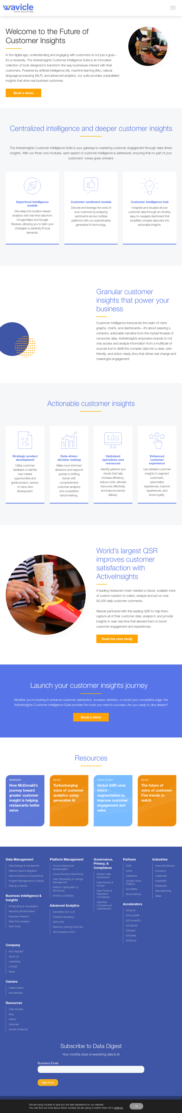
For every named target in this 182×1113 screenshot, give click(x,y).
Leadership (15, 961)
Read (69, 800)
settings (118, 1107)
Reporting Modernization (22, 911)
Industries (160, 859)
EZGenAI (130, 910)
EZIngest (130, 930)
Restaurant (161, 885)
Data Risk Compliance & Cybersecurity (104, 905)
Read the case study (117, 639)
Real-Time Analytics (19, 921)
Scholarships (16, 992)
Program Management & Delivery (26, 880)
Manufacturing (163, 890)
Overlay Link (32, 208)
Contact (13, 966)
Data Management (19, 859)
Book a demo (24, 93)
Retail (158, 895)
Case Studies (16, 1009)
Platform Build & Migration (23, 870)
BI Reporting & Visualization (23, 906)
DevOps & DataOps (63, 895)
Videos (12, 1019)
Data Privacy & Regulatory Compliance (104, 893)
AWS (129, 865)
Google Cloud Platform (133, 882)
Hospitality (161, 880)
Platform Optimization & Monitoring (65, 889)
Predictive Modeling (63, 916)
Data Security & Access (105, 884)
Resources (14, 1003)
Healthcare (161, 875)
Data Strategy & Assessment (24, 865)
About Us (14, 956)
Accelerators (132, 904)
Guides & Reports (18, 1029)
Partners (129, 859)
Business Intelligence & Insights (23, 898)
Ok (136, 1106)
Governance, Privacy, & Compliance (103, 863)
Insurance (160, 870)
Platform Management (66, 859)
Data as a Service (18, 885)
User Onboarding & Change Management (68, 880)
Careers (12, 981)
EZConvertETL (133, 920)
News (12, 971)
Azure (129, 870)
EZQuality (131, 935)
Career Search (16, 987)
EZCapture (131, 925)
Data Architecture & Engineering (26, 875)
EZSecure (131, 940)
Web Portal (15, 926)
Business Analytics (19, 916)
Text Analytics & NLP (64, 931)
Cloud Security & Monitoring (68, 873)
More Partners (133, 894)
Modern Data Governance (104, 875)
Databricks (131, 875)
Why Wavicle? (16, 951)
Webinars (14, 1024)
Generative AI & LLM (64, 911)
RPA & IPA (58, 921)
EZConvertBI (132, 915)
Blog (11, 1014)
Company (13, 945)
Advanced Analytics (64, 905)
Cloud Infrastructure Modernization (63, 867)
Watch (25, 800)
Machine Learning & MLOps (68, 926)
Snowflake (131, 888)
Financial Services (165, 865)
